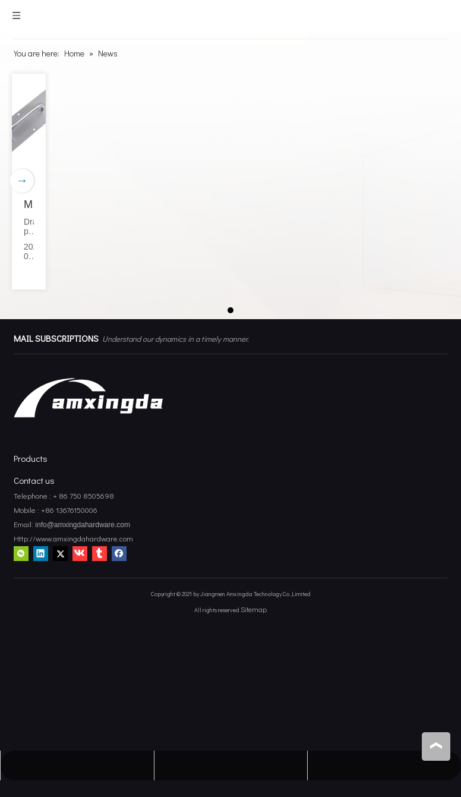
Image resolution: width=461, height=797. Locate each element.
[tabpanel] (29, 181)
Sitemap (254, 609)
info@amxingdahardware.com (81, 525)
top (436, 746)
